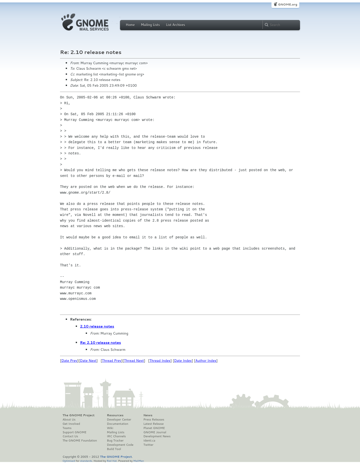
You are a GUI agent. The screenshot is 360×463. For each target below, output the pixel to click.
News (147, 415)
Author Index (205, 360)
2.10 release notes (97, 326)
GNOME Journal (154, 432)
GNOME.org (287, 4)
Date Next (88, 360)
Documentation (117, 424)
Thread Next (134, 360)
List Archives (175, 24)
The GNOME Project (78, 415)
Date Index (183, 360)
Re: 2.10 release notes (100, 342)
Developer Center (119, 420)
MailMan (138, 461)
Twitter (148, 445)
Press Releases (153, 420)
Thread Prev (112, 360)
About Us (69, 420)
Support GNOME (74, 432)
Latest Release (153, 424)
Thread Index (160, 360)
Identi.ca (149, 441)
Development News (156, 436)
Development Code (120, 445)
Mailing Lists (150, 24)
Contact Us (70, 436)
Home (130, 24)
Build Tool (114, 449)
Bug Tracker (115, 441)
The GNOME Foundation (79, 441)
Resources (115, 415)
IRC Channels (116, 436)
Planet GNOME (154, 428)
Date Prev (69, 360)
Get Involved (71, 424)
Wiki (110, 428)
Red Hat (112, 461)
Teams (67, 428)
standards (86, 461)
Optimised (68, 461)
